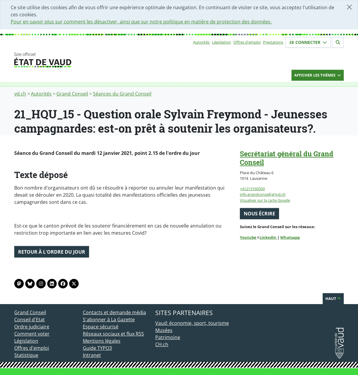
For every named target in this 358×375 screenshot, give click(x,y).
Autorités (201, 42)
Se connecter (308, 42)
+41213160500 (252, 188)
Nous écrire (259, 213)
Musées (163, 330)
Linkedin (268, 237)
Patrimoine (167, 337)
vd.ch (20, 93)
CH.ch (161, 344)
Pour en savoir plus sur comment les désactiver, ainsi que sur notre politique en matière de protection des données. (141, 21)
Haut (333, 298)
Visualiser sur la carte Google (265, 200)
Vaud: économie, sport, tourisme (192, 323)
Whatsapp (290, 237)
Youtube (248, 237)
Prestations (273, 42)
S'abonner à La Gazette (109, 319)
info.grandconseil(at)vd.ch (263, 194)
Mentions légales (102, 341)
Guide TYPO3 (97, 348)
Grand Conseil (72, 93)
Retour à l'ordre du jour (51, 252)
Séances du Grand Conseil (122, 93)
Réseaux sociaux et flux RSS (113, 333)
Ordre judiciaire (31, 326)
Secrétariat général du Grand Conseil (286, 158)
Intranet (92, 355)
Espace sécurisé (100, 326)
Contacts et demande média (114, 312)
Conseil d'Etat (29, 319)
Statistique (26, 355)
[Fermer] (349, 7)
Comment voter (32, 333)
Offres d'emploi (247, 42)
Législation (221, 42)
